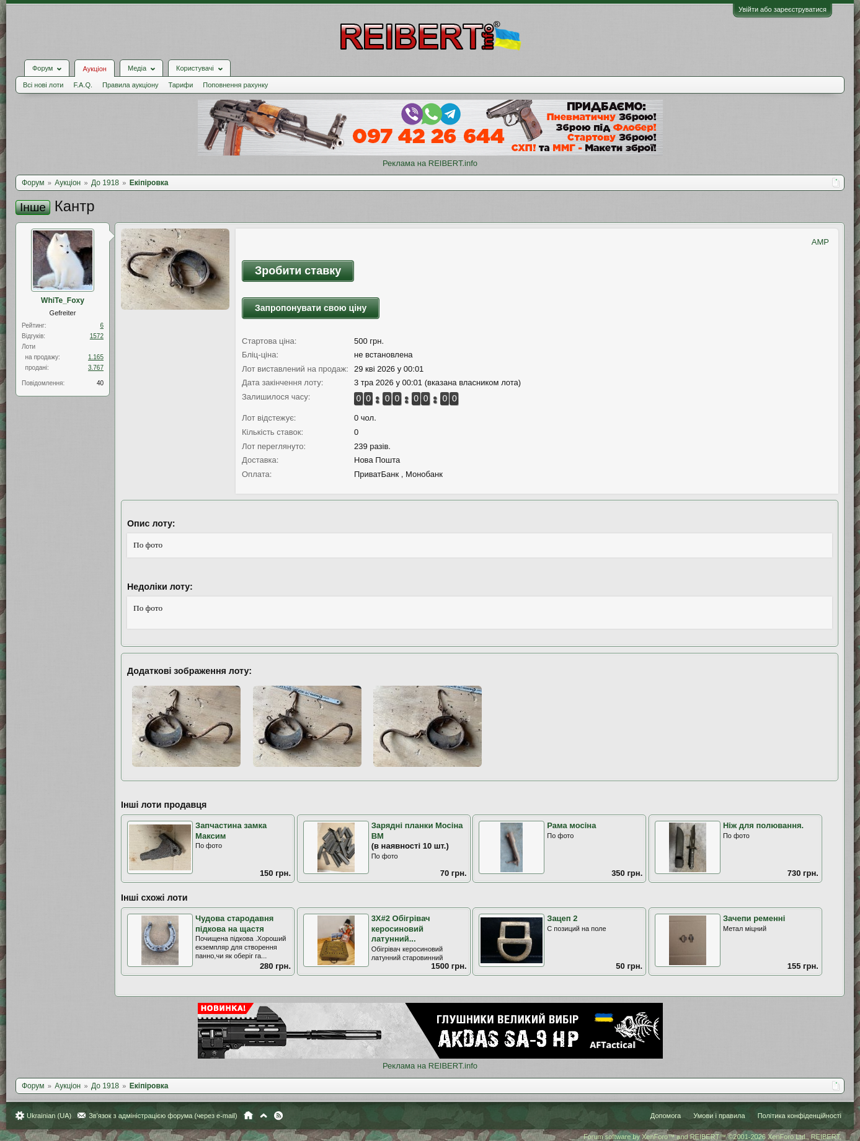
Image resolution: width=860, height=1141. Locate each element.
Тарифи (181, 85)
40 (100, 383)
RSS (278, 1115)
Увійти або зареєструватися (782, 9)
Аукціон (94, 68)
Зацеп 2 (562, 918)
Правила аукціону (130, 85)
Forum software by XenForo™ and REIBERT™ (712, 1136)
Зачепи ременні (754, 918)
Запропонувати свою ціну (310, 308)
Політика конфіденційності (799, 1115)
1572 (97, 336)
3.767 (96, 367)
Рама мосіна (571, 825)
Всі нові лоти (43, 85)
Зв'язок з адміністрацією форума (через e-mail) (163, 1115)
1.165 (96, 357)
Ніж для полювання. (763, 825)
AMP (820, 242)
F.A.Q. (82, 85)
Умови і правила (719, 1115)
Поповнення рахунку (235, 85)
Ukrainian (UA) (49, 1115)
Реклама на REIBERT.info (430, 163)
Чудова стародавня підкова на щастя (234, 923)
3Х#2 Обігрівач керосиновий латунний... (400, 928)
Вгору (263, 1115)
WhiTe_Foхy (62, 300)
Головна (248, 1115)
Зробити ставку (298, 270)
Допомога (665, 1115)
